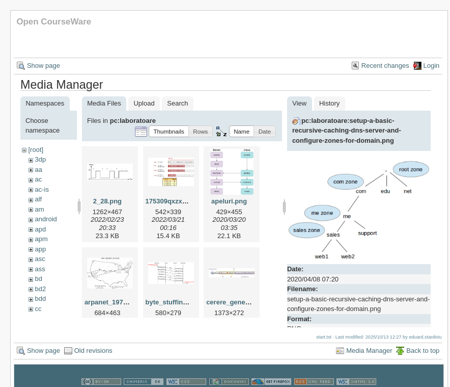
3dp (40, 159)
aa (38, 169)
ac (38, 179)
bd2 (40, 289)
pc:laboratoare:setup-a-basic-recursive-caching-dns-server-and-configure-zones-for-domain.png (346, 130)
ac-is (41, 189)
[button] (169, 131)
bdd (40, 298)
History (329, 103)
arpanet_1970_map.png (121, 302)
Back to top (422, 341)
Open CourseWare (53, 22)
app (40, 249)
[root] (35, 149)
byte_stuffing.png (173, 302)
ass (40, 269)
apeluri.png (229, 201)
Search (177, 103)
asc (40, 259)
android (46, 219)
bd (38, 278)
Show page (43, 65)
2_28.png (107, 201)
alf (38, 199)
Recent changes (385, 65)
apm (41, 239)
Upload (143, 103)
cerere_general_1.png (240, 302)
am (39, 209)
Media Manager (369, 341)
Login (432, 65)
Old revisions (93, 341)
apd (40, 229)
